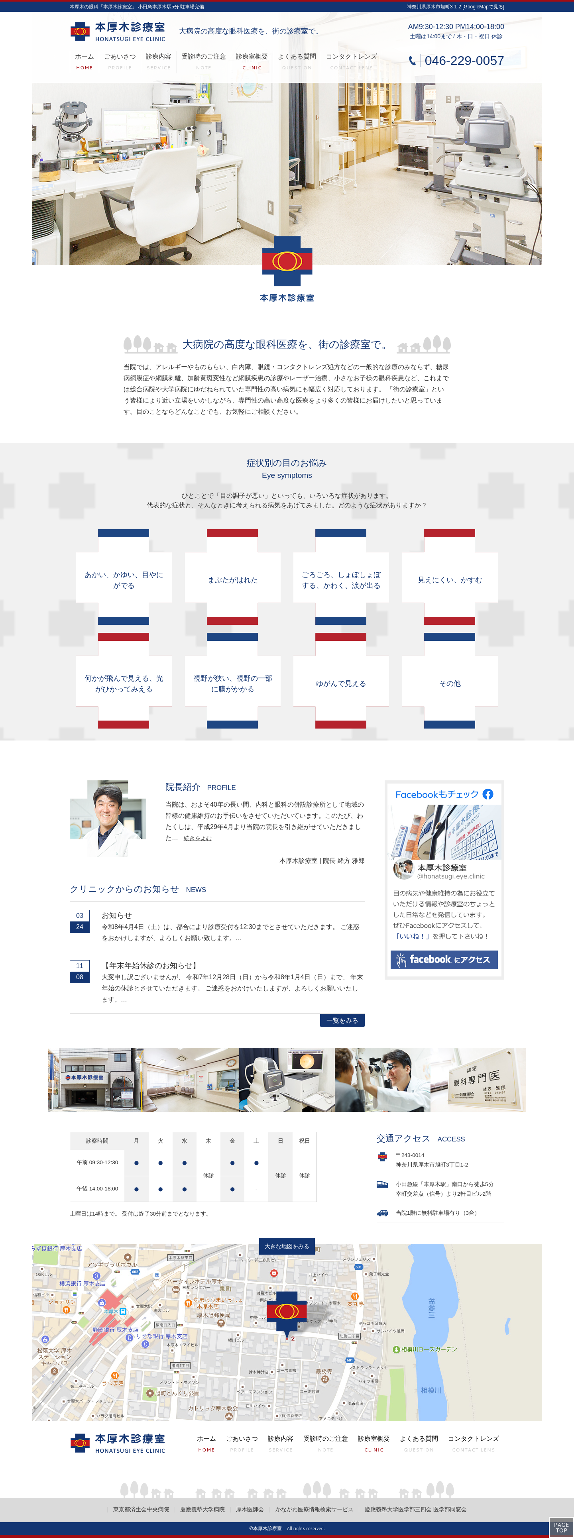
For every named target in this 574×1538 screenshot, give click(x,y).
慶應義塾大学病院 (202, 1509)
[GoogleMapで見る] (483, 7)
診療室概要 (252, 63)
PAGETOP (561, 1527)
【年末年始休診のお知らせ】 (151, 965)
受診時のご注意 (203, 63)
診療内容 (158, 63)
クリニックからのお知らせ (138, 889)
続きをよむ (198, 838)
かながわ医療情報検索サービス (314, 1509)
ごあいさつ (120, 63)
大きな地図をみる (287, 1246)
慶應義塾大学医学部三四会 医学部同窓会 (416, 1509)
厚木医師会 (250, 1509)
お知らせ (117, 915)
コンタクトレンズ (351, 63)
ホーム (84, 63)
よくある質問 (297, 63)
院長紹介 (200, 787)
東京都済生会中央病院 (141, 1509)
